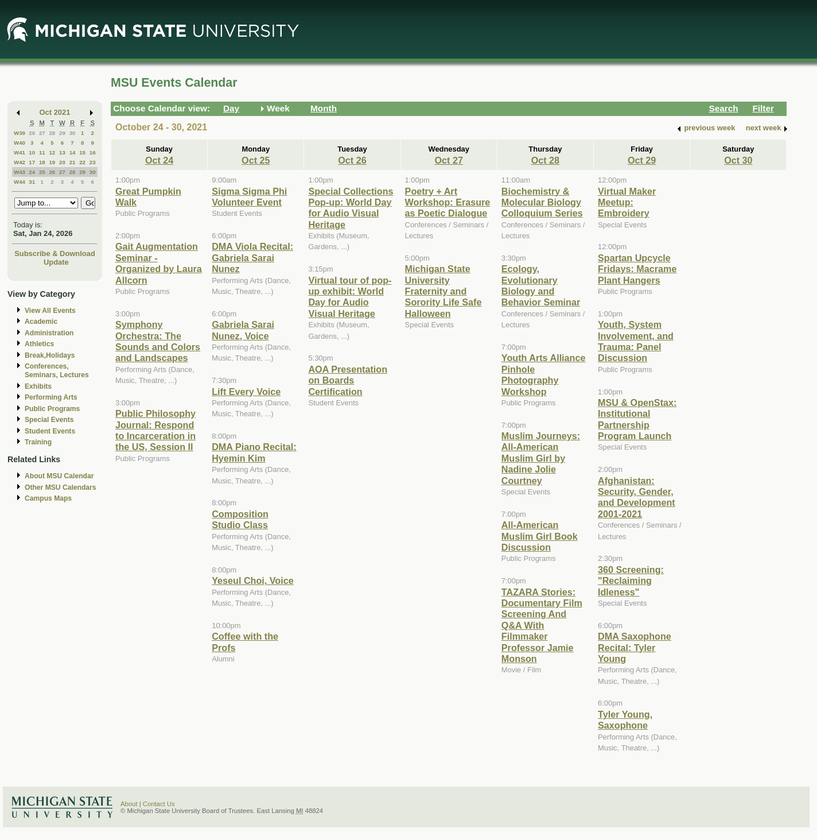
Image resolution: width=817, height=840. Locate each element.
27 (42, 133)
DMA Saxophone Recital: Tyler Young (634, 647)
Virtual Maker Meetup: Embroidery (627, 202)
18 (42, 162)
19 (52, 162)
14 (72, 152)
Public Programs (52, 409)
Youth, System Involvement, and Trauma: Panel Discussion (636, 341)
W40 (19, 143)
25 (42, 172)
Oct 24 (159, 160)
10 (32, 152)
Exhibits (38, 386)
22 (82, 162)
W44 (19, 182)
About (129, 803)
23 (93, 162)
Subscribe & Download (54, 253)
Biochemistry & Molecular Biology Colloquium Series (542, 202)
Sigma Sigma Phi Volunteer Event (249, 196)
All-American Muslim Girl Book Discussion (539, 536)
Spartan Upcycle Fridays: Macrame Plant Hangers (637, 269)
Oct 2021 (55, 112)
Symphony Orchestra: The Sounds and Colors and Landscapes (157, 341)
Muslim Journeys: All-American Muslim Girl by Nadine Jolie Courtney (540, 458)
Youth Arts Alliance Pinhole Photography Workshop (543, 374)
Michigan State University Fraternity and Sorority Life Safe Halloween (443, 291)
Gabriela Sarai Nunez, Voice (243, 329)
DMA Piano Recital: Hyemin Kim (254, 452)
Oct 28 (545, 160)
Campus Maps (48, 498)
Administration (49, 333)
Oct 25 (256, 160)
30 (72, 133)
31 (32, 182)
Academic (41, 322)
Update (56, 262)
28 (52, 133)
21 (72, 162)
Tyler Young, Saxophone (625, 719)
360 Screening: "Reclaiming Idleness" (631, 580)
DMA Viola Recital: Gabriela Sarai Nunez (252, 257)
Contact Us (159, 803)
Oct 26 (352, 160)
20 (62, 162)
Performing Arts (51, 397)
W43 (19, 172)
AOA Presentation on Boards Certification (347, 380)
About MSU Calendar (59, 476)
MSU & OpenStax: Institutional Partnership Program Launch (637, 419)
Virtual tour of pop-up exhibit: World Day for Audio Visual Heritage (349, 297)
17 (32, 162)
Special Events (49, 420)
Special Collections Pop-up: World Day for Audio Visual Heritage (350, 208)
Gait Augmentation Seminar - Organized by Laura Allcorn (158, 263)
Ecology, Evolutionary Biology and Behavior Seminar (540, 285)
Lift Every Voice (246, 391)
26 (32, 133)
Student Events (50, 431)
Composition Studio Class (240, 519)
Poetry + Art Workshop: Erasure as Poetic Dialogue (448, 202)
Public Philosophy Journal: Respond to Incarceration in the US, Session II (155, 430)
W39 (19, 133)
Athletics (39, 344)
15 (82, 152)
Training (38, 442)
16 (93, 152)
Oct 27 (449, 160)
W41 (19, 152)
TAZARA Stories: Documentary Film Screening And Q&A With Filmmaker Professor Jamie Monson (541, 625)
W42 (19, 162)
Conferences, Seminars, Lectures (57, 370)
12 (52, 152)
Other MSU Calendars (60, 487)
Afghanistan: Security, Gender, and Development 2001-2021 (636, 497)
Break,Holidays (50, 355)
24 (32, 172)
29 (62, 133)
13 (62, 152)
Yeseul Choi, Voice (252, 580)
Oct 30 (738, 160)
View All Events (50, 311)
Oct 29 (642, 160)
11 (42, 152)
